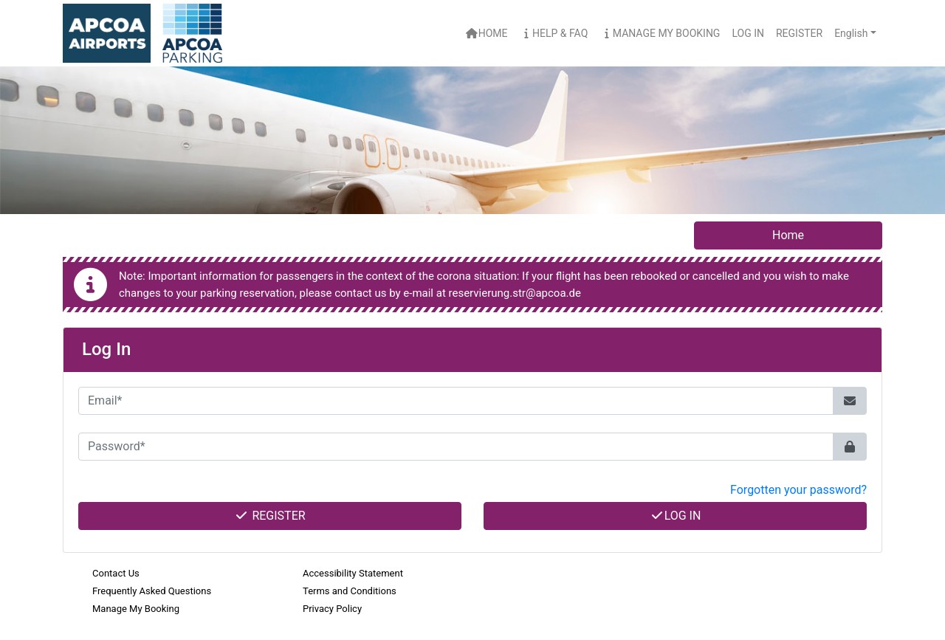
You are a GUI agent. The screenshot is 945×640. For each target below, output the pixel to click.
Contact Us (116, 573)
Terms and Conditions (349, 590)
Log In (675, 516)
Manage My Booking (659, 33)
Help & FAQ (554, 33)
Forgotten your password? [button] (798, 490)
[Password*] (456, 447)
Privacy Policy (332, 608)
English (850, 33)
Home (486, 33)
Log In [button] (748, 33)
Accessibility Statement (353, 573)
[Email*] (456, 401)
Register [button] (799, 33)
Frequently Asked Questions (151, 590)
